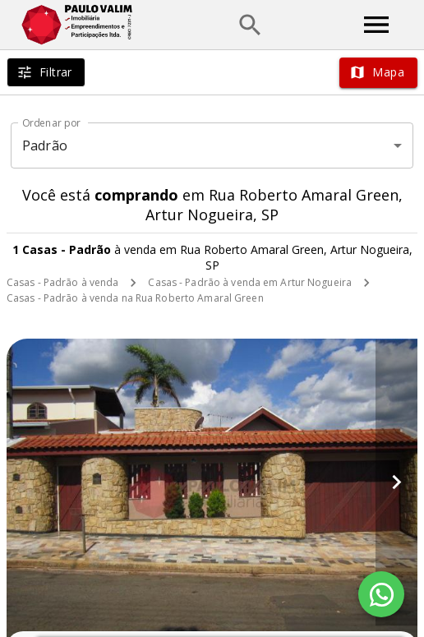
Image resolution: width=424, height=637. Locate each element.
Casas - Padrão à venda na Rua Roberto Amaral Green (135, 298)
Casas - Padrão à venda (62, 282)
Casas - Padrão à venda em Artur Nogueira (250, 282)
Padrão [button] (44, 145)
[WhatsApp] (381, 594)
